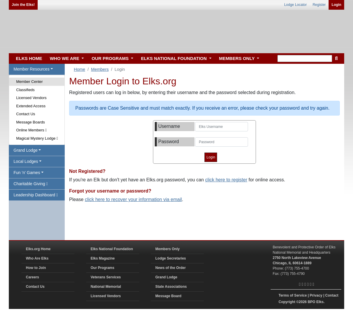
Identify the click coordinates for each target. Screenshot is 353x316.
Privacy (316, 295)
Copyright (287, 302)
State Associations (171, 287)
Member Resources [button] (31, 69)
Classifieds (25, 90)
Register (319, 5)
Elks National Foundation (112, 249)
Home (79, 69)
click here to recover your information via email (133, 199)
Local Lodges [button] (26, 161)
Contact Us (25, 114)
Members (100, 69)
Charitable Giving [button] (31, 183)
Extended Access (31, 106)
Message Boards (30, 122)
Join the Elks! (23, 5)
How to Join (36, 268)
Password (168, 141)
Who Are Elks (37, 258)
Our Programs (102, 268)
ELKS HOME (29, 58)
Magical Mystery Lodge (37, 138)
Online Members (31, 130)
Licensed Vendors (31, 98)
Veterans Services (106, 277)
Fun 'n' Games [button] (27, 172)
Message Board (168, 296)
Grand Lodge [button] (26, 150)
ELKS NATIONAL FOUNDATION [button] (174, 58)
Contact (332, 295)
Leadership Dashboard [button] (36, 195)
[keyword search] (304, 58)
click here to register (226, 179)
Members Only (167, 249)
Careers (32, 277)
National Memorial (106, 287)
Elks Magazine (103, 258)
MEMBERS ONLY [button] (237, 58)
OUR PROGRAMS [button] (110, 58)
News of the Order (170, 268)
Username (169, 126)
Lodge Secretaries (170, 258)
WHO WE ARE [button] (65, 58)
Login (336, 5)
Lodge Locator (295, 5)
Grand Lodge (166, 277)
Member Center (29, 81)
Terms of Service (293, 295)
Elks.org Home (38, 249)
